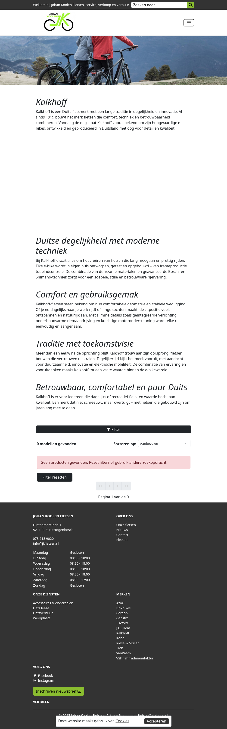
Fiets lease (41, 608)
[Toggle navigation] (188, 22)
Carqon (122, 613)
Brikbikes (123, 608)
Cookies (122, 720)
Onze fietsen (126, 525)
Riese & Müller (127, 643)
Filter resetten (55, 477)
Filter (113, 429)
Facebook (43, 675)
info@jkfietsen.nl (46, 543)
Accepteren (156, 721)
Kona (120, 638)
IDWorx (122, 623)
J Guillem (123, 628)
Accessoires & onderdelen (53, 603)
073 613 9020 (43, 538)
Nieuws (122, 530)
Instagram (43, 680)
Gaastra (122, 618)
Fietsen (121, 539)
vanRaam (123, 653)
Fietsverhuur (43, 613)
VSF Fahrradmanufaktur (135, 658)
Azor (120, 603)
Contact (122, 535)
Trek (119, 648)
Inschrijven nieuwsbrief (58, 691)
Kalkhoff (122, 633)
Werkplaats (42, 618)
